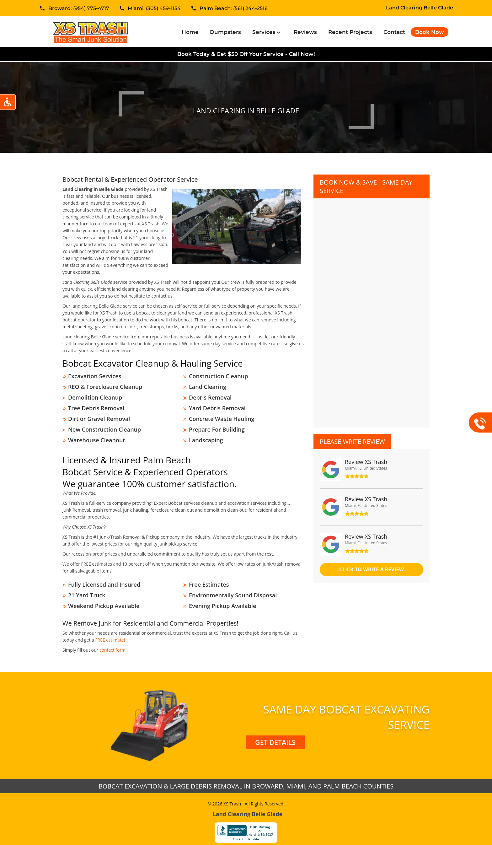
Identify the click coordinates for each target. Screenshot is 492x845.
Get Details (275, 735)
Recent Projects (350, 32)
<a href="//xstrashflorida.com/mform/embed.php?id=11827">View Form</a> (371, 306)
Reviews (305, 32)
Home (191, 32)
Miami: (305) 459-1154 (154, 9)
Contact (394, 32)
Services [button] (264, 32)
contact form (112, 643)
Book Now (429, 32)
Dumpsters (225, 32)
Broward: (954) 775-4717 (78, 9)
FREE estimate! (110, 633)
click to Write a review (372, 569)
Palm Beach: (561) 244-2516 (234, 9)
